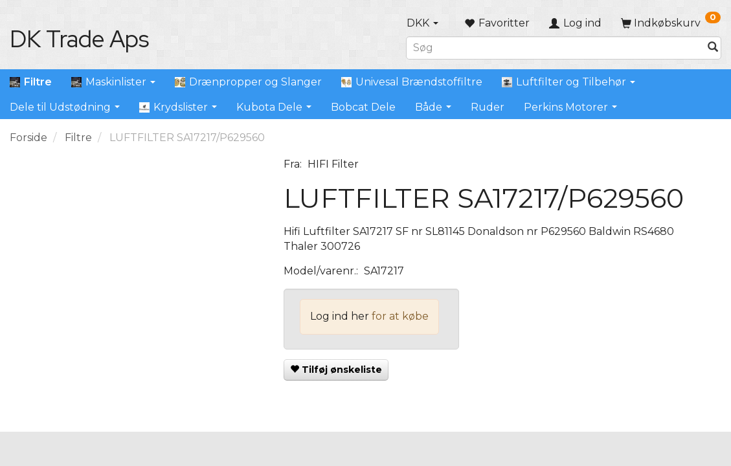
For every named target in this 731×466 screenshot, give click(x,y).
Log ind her (339, 316)
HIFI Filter (333, 164)
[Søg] (713, 47)
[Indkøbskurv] (670, 23)
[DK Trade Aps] (79, 38)
